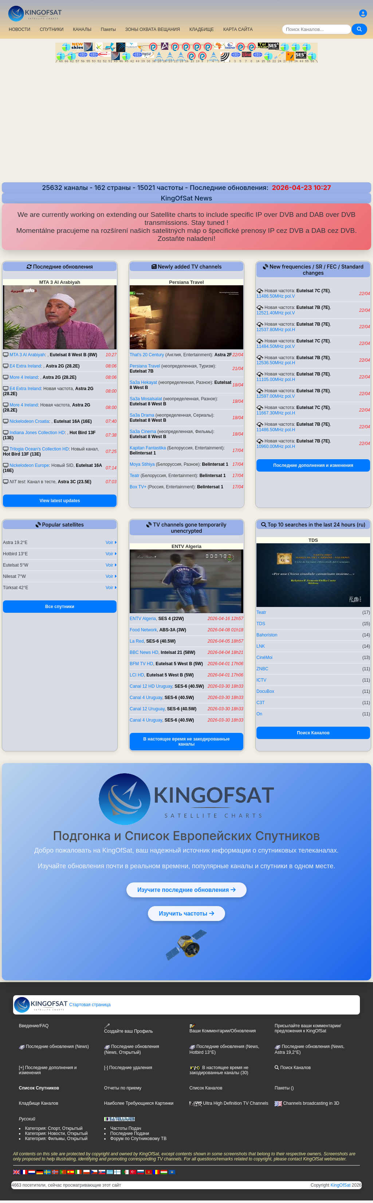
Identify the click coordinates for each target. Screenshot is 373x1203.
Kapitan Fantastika (148, 447)
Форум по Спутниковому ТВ (138, 1138)
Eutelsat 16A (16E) (73, 421)
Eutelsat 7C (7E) (313, 290)
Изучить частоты (186, 913)
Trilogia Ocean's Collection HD (39, 449)
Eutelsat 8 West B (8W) (73, 354)
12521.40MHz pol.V (275, 312)
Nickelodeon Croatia (29, 421)
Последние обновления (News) (54, 1046)
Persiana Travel (145, 366)
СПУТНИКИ (51, 29)
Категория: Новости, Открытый (56, 1133)
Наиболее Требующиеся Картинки (138, 1103)
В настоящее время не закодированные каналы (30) (218, 1070)
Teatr (135, 475)
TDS (260, 623)
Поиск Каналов (313, 732)
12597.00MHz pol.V (275, 396)
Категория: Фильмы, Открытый (56, 1138)
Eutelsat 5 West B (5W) (179, 663)
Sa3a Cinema (143, 431)
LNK (260, 646)
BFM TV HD (141, 663)
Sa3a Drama (142, 415)
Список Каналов (205, 1088)
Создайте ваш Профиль (128, 1028)
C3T (260, 702)
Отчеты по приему (122, 1088)
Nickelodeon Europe (29, 465)
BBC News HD (144, 652)
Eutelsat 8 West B (148, 403)
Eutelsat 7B (141, 371)
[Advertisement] (186, 123)
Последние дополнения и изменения (313, 465)
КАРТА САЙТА (238, 29)
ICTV (261, 680)
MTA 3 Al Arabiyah (27, 354)
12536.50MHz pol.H (275, 362)
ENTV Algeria (143, 618)
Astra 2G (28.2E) (63, 366)
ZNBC (262, 668)
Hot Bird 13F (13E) (22, 454)
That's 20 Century (147, 354)
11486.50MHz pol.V (275, 296)
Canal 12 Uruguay (147, 708)
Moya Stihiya (142, 464)
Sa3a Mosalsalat (146, 398)
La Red (137, 641)
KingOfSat (341, 1185)
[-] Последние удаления (128, 1067)
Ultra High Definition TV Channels (228, 1103)
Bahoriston (266, 635)
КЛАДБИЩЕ (201, 29)
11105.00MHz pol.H (275, 379)
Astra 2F (223, 354)
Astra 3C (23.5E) (74, 481)
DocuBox (265, 691)
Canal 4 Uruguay (146, 697)
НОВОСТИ (19, 29)
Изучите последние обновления (186, 889)
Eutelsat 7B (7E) (313, 307)
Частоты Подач (125, 1128)
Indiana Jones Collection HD (36, 432)
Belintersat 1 (143, 453)
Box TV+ (138, 486)
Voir (111, 542)
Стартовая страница (62, 1004)
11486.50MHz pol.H (275, 429)
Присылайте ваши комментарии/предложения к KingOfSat (308, 1028)
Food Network (143, 629)
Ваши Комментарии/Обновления (222, 1028)
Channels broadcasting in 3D (307, 1103)
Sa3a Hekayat (143, 382)
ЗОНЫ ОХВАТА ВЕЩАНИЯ (152, 29)
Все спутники (59, 606)
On (259, 713)
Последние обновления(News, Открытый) (131, 1049)
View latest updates (59, 500)
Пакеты (108, 29)
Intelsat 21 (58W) (178, 652)
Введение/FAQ (34, 1025)
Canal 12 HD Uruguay (151, 686)
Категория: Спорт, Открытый (54, 1128)
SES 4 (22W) (171, 618)
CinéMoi (264, 657)
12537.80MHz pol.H (275, 329)
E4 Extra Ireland (25, 366)
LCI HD (137, 675)
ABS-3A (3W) (172, 629)
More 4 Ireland (23, 377)
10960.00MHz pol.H (275, 446)
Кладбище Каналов (38, 1103)
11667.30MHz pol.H (275, 413)
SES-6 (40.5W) (161, 641)
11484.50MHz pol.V (275, 346)
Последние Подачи (129, 1133)
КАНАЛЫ (82, 29)
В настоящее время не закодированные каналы (186, 742)
